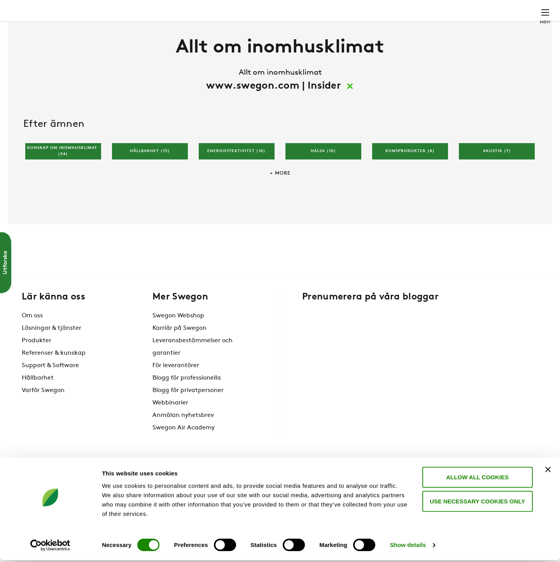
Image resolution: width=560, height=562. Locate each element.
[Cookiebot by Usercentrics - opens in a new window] (50, 547)
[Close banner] (548, 471)
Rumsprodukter (410, 175)
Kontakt (531, 9)
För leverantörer (175, 389)
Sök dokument (388, 10)
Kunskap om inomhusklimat (63, 175)
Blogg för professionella (186, 401)
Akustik (497, 175)
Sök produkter (331, 10)
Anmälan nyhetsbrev (183, 439)
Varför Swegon (43, 414)
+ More (280, 196)
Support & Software (50, 389)
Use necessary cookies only (475, 502)
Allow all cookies (475, 478)
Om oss (32, 339)
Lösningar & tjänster (51, 351)
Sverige (494, 9)
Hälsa (323, 175)
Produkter (36, 364)
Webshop (463, 9)
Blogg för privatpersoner (188, 414)
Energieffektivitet (236, 175)
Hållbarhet (150, 175)
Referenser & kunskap (54, 376)
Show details (408, 546)
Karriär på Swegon (179, 351)
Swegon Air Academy (183, 451)
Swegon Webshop (178, 339)
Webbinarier (170, 426)
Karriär (432, 9)
